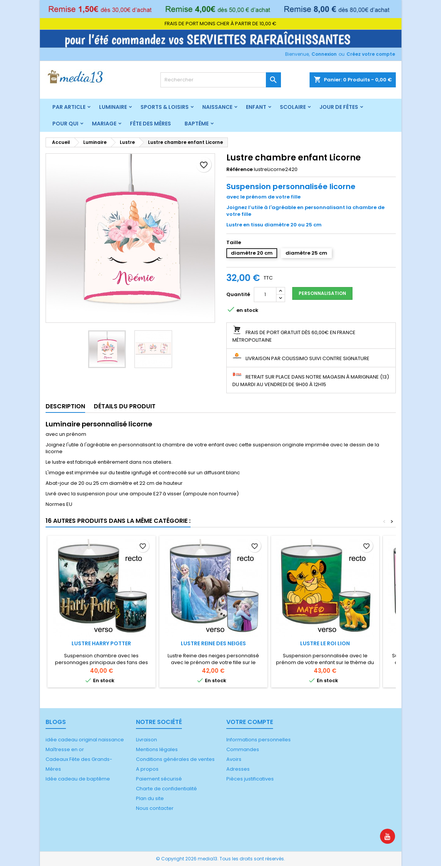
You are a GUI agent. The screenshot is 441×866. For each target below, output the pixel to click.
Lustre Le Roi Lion (325, 643)
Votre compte (249, 722)
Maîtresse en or (65, 749)
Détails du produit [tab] (125, 406)
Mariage (104, 123)
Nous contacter (155, 808)
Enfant (256, 107)
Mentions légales (157, 749)
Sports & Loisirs (164, 107)
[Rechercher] (220, 79)
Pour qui (65, 123)
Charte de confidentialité (166, 788)
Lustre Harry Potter (101, 643)
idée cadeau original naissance (85, 739)
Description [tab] (65, 406)
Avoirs (233, 759)
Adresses (238, 769)
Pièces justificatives (250, 778)
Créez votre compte (370, 54)
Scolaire (293, 107)
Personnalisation (322, 293)
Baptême (197, 123)
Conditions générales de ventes (175, 759)
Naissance (217, 107)
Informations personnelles (258, 739)
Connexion (324, 54)
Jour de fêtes (338, 107)
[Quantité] (265, 294)
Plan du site (150, 798)
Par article (68, 107)
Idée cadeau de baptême (78, 778)
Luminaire (113, 107)
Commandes (242, 749)
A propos (147, 769)
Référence (239, 169)
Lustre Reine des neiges (213, 643)
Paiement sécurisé (159, 778)
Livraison (146, 739)
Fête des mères (150, 123)
